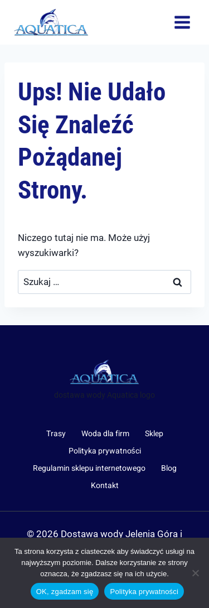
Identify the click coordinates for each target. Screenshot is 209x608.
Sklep (154, 434)
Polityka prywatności (105, 451)
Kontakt (105, 485)
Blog (169, 468)
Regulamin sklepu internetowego (89, 468)
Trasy (56, 434)
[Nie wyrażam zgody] (195, 572)
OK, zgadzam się (65, 591)
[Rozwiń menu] (182, 22)
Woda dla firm (105, 434)
